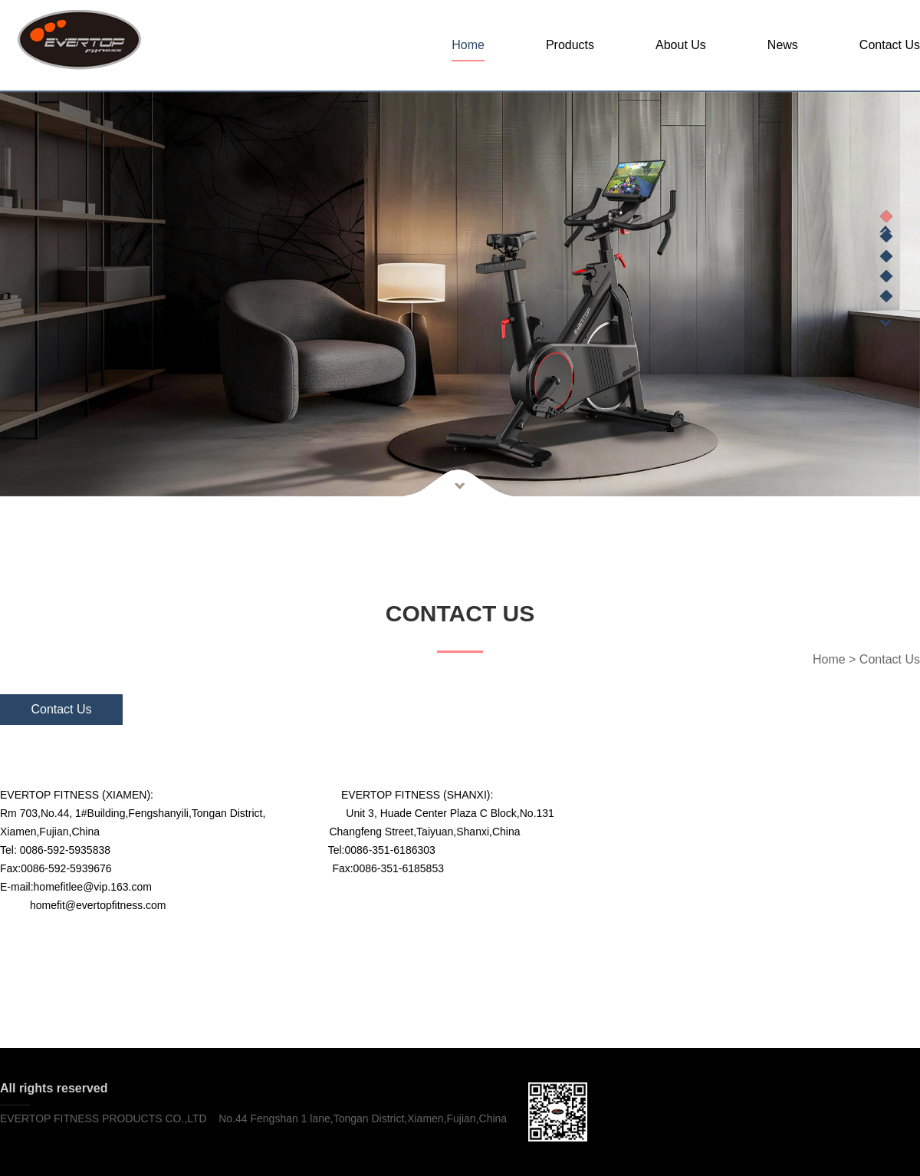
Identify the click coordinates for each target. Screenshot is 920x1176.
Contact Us (889, 44)
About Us (681, 44)
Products (570, 44)
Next (885, 323)
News (782, 44)
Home (468, 44)
